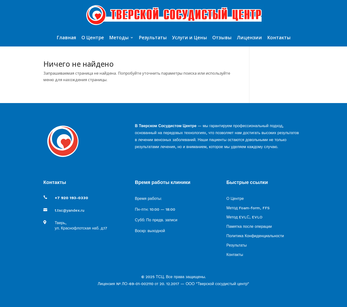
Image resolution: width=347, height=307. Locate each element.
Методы (119, 38)
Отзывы (222, 38)
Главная (66, 38)
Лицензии (249, 38)
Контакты (279, 38)
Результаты (153, 38)
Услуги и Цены (189, 38)
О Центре (92, 38)
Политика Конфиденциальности (255, 236)
